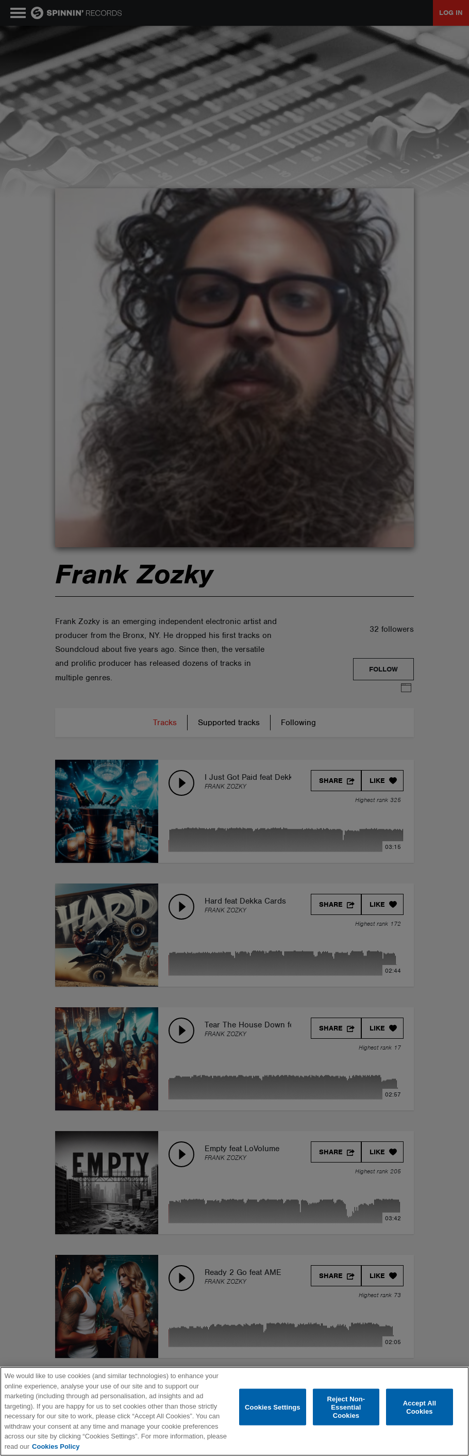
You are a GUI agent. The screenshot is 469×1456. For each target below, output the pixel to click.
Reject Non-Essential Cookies (346, 1407)
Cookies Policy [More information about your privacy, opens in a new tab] (55, 1446)
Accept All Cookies (419, 1407)
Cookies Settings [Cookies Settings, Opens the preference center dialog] (272, 1407)
